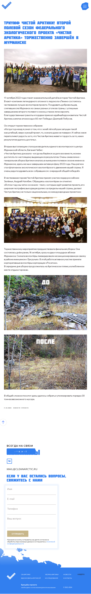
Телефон (12, 508)
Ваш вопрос (14, 518)
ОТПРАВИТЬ (18, 534)
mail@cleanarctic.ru (22, 469)
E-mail (10, 498)
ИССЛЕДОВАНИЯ (51, 578)
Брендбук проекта (29, 585)
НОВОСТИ (67, 575)
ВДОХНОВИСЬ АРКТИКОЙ (31, 578)
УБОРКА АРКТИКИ (51, 575)
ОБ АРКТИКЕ (25, 575)
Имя (9, 489)
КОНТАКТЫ (67, 578)
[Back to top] (3, 422)
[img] (9, 461)
